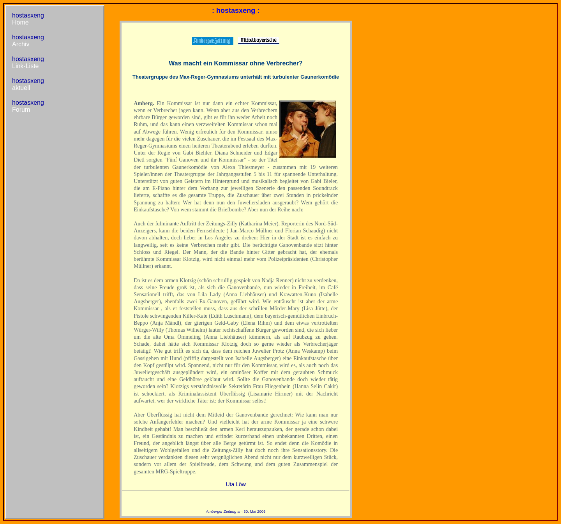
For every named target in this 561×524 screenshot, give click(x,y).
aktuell (21, 87)
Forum (21, 109)
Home (20, 22)
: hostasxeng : (235, 10)
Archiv (20, 44)
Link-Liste (25, 66)
